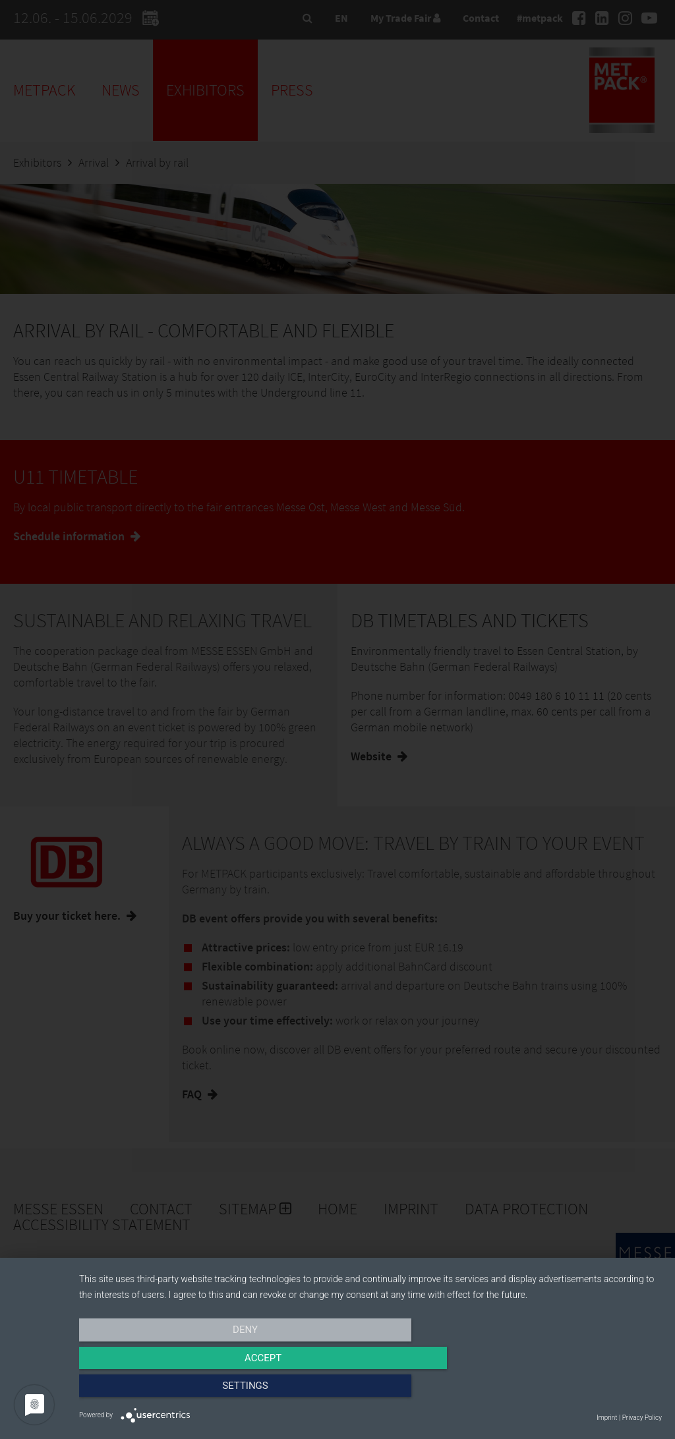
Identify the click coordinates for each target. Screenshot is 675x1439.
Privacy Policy (642, 1417)
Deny (166, 1391)
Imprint (607, 1417)
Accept (370, 1391)
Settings (575, 1391)
